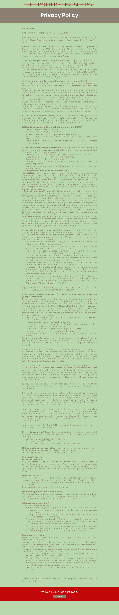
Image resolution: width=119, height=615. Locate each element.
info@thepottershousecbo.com (59, 290)
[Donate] (59, 596)
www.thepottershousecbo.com (37, 65)
